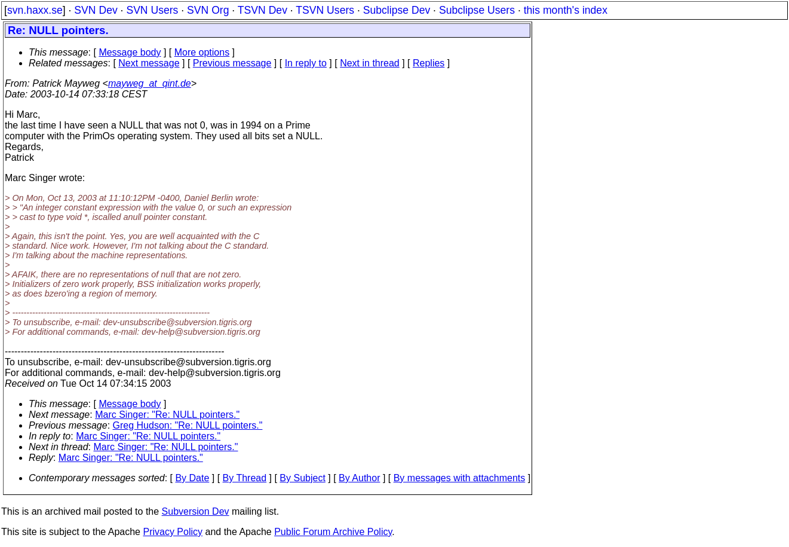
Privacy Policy (172, 532)
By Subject (302, 478)
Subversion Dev (195, 511)
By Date (192, 478)
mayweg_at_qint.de (149, 83)
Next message (148, 63)
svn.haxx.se (35, 10)
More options (202, 52)
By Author (359, 478)
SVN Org (208, 10)
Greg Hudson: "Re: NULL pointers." (188, 425)
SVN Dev (95, 10)
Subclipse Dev (396, 10)
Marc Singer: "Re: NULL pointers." (167, 415)
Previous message (232, 63)
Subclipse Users (477, 10)
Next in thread (370, 63)
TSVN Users (325, 10)
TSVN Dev (262, 10)
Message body (130, 52)
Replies (428, 63)
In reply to (306, 63)
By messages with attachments (460, 478)
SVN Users (152, 10)
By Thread (245, 478)
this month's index (565, 10)
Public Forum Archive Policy (333, 532)
